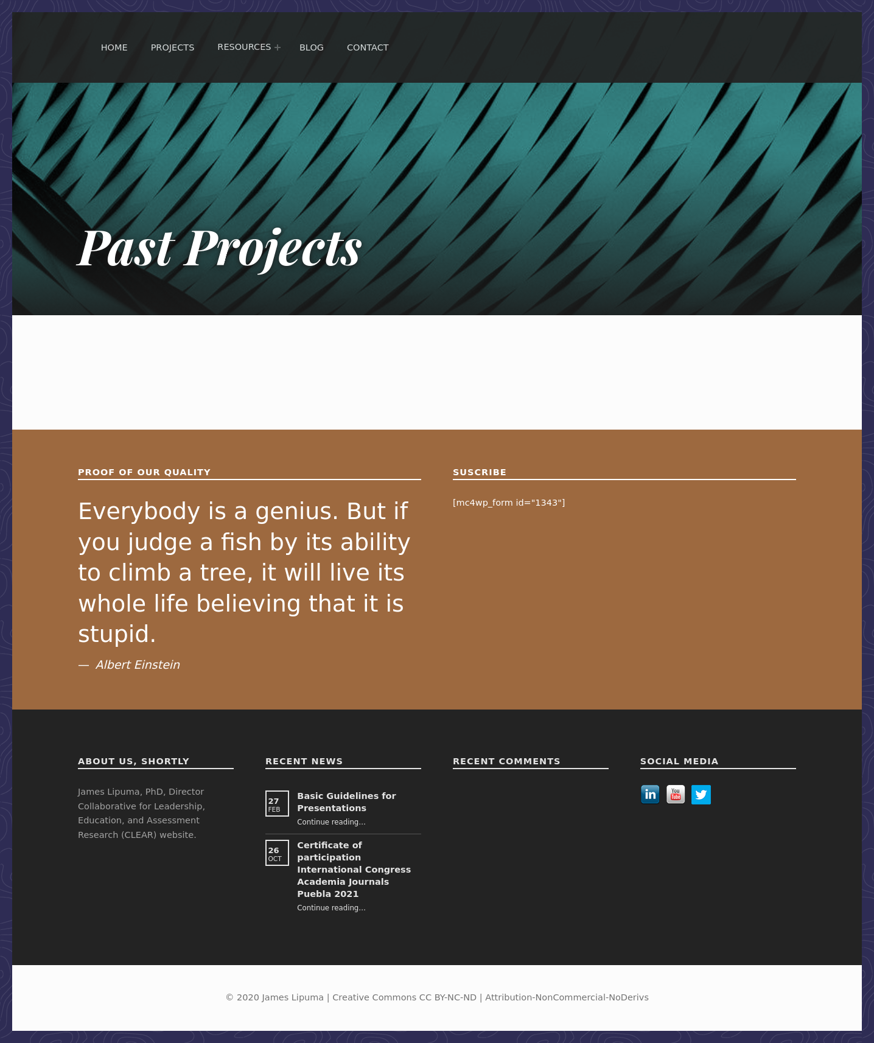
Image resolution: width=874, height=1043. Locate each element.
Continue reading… (331, 822)
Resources (244, 47)
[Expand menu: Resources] (277, 47)
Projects (173, 47)
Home (114, 47)
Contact (368, 47)
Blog (311, 47)
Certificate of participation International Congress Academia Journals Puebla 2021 (354, 869)
